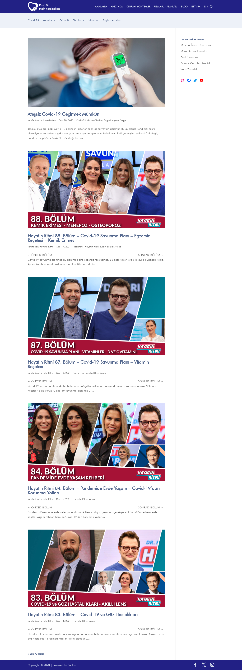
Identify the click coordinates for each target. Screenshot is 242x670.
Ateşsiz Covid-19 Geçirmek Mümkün (63, 114)
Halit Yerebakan (47, 120)
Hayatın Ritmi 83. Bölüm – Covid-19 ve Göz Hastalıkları (83, 614)
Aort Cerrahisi (189, 57)
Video (118, 246)
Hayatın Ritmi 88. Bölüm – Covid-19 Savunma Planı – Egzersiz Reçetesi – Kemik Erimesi (89, 238)
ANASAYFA (101, 6)
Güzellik (64, 20)
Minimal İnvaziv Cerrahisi (196, 45)
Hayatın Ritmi (46, 246)
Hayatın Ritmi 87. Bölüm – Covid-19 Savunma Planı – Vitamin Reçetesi (88, 364)
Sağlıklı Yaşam (111, 120)
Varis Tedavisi (189, 69)
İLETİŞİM (195, 6)
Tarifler (77, 20)
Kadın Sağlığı (107, 246)
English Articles (112, 20)
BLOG (184, 6)
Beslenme (78, 246)
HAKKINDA (117, 6)
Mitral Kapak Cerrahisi (194, 51)
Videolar (94, 20)
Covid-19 (33, 20)
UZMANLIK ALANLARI (165, 6)
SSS (206, 6)
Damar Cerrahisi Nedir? (195, 63)
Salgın (123, 120)
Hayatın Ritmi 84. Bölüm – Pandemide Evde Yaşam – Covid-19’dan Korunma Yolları (94, 490)
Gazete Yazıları (95, 120)
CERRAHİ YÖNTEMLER (138, 6)
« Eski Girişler (36, 653)
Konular (47, 20)
